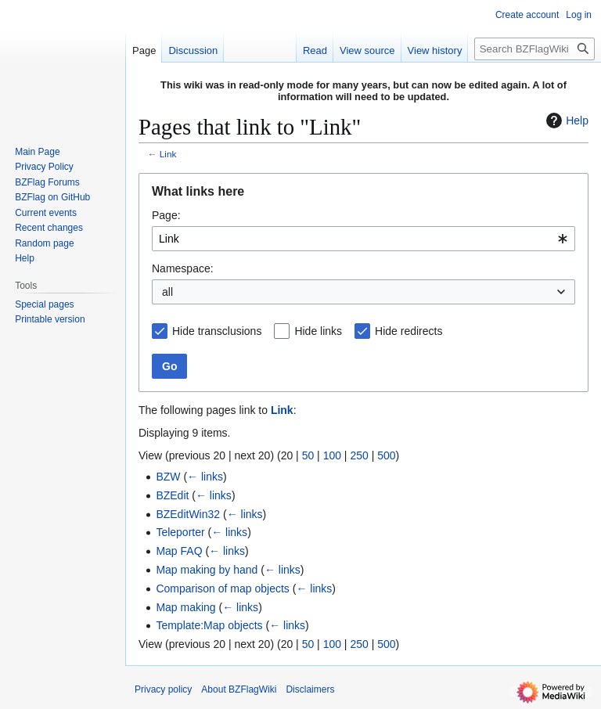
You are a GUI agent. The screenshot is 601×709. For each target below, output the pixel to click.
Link (168, 154)
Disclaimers (310, 689)
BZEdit (172, 495)
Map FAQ (179, 551)
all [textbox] (167, 292)
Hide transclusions (216, 331)
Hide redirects (408, 331)
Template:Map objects (209, 625)
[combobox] (363, 238)
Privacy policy (163, 689)
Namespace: (183, 268)
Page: (166, 215)
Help (565, 120)
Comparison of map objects (222, 588)
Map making (185, 607)
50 (308, 455)
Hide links (318, 331)
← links (205, 476)
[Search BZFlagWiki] (534, 49)
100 (332, 455)
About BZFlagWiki (238, 689)
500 (386, 455)
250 (359, 455)
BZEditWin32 (188, 514)
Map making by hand (206, 569)
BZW (168, 476)
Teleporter (180, 532)
